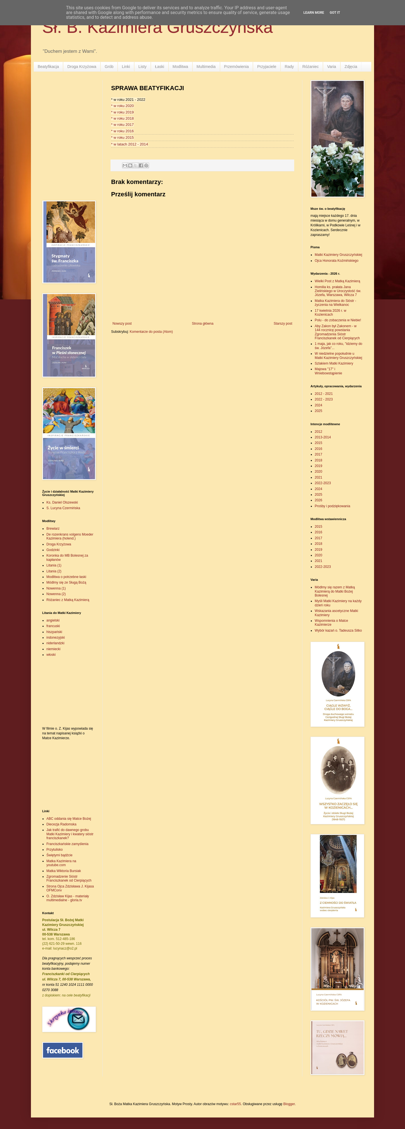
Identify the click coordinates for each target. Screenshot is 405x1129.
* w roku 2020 (122, 106)
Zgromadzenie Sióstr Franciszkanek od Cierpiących (68, 878)
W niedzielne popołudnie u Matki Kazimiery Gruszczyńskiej (338, 355)
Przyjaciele (266, 66)
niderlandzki (55, 643)
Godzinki (53, 550)
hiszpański (54, 632)
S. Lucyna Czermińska (63, 508)
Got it (335, 13)
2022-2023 (323, 483)
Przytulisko (54, 850)
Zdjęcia (351, 66)
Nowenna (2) (56, 594)
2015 (318, 443)
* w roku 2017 (122, 124)
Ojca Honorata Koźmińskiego (336, 261)
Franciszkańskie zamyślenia (67, 844)
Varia (331, 66)
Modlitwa (180, 66)
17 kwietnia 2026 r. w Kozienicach (330, 313)
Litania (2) (53, 571)
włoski (51, 655)
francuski (53, 626)
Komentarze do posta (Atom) (151, 332)
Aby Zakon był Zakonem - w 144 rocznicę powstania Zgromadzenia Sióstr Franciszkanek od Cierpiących (337, 332)
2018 (318, 460)
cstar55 (235, 1104)
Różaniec (310, 66)
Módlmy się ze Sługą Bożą (66, 582)
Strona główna (202, 324)
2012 (318, 432)
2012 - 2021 (324, 394)
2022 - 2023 (324, 399)
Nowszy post (122, 324)
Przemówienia (236, 66)
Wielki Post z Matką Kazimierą (337, 281)
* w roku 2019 (122, 112)
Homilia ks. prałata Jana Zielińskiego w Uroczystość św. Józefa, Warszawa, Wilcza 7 (338, 291)
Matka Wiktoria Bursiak (63, 871)
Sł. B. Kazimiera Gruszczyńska (157, 27)
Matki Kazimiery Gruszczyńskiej (338, 255)
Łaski (159, 66)
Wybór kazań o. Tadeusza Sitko (338, 630)
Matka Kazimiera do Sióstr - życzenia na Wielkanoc (335, 303)
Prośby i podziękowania (332, 506)
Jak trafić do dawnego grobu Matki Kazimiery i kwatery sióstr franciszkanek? (69, 834)
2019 (318, 466)
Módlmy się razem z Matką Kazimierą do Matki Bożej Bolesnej (335, 591)
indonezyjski (55, 637)
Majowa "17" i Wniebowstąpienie (328, 371)
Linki (126, 66)
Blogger (289, 1104)
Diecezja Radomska (61, 824)
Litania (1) (53, 565)
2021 (318, 477)
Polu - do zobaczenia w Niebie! (338, 320)
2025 (318, 411)
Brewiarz (53, 529)
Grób (109, 66)
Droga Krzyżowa (81, 66)
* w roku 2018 (122, 118)
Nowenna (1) (56, 588)
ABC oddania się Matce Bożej (68, 819)
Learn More (313, 13)
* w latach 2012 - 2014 (129, 144)
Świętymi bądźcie (59, 855)
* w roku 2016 (122, 131)
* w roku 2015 (122, 137)
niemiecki (53, 649)
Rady (289, 66)
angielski (53, 620)
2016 (318, 449)
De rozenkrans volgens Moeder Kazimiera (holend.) (69, 536)
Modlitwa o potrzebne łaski (66, 577)
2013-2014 (323, 437)
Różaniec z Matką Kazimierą (67, 600)
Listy (142, 66)
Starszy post (283, 324)
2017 (318, 454)
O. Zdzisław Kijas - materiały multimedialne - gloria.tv (67, 898)
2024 (318, 405)
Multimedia (206, 66)
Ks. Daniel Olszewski (62, 502)
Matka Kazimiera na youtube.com (61, 863)
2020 (318, 472)
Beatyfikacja (48, 66)
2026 (318, 500)
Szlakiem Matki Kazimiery (334, 363)
